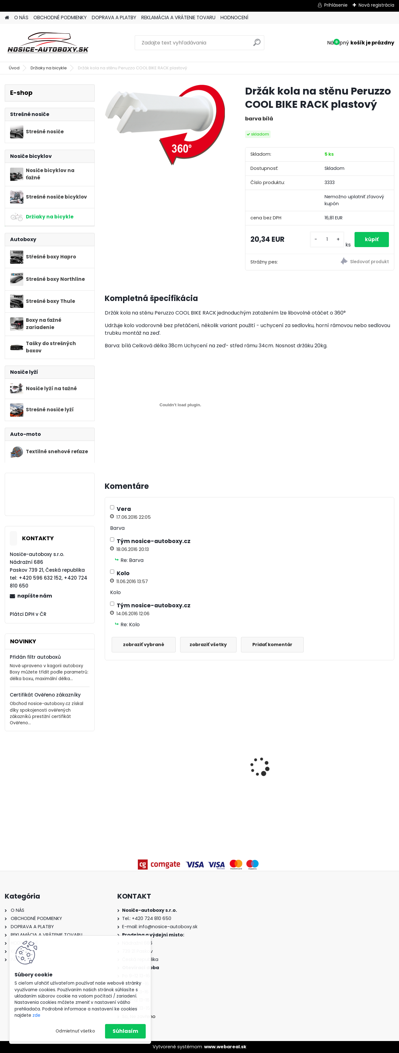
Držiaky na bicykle (49, 68)
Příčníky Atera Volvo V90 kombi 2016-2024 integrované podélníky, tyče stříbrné (139, 763)
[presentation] (108, 755)
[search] (257, 45)
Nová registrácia (376, 5)
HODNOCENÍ (234, 17)
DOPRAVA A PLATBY (114, 17)
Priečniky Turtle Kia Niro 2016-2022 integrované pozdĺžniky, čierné (358, 747)
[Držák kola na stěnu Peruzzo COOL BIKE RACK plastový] (165, 124)
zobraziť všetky (211, 644)
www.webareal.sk (225, 1047)
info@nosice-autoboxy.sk (168, 926)
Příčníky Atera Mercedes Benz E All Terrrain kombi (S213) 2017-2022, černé (286, 760)
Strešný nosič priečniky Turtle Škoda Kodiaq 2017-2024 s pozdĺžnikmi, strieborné (213, 749)
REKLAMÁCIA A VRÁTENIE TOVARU (178, 17)
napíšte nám (34, 595)
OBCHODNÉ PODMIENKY (60, 17)
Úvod (14, 68)
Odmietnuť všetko (75, 1031)
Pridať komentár (277, 644)
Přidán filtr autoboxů (35, 657)
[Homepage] (7, 18)
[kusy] (325, 239)
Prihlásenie (336, 5)
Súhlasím (125, 1031)
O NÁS (21, 17)
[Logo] (48, 43)
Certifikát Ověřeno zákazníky (45, 694)
